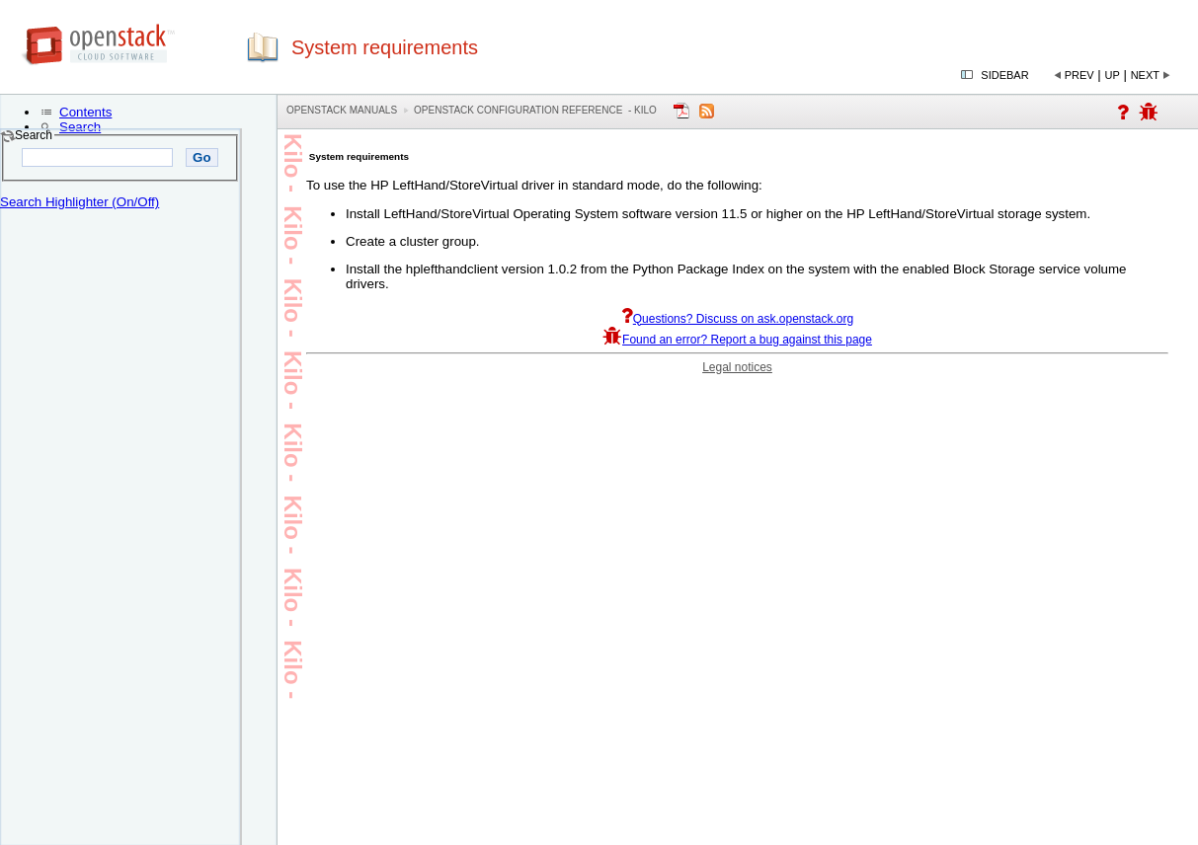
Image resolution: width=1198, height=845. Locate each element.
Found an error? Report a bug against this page (737, 339)
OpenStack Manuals (341, 110)
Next (1145, 75)
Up (1112, 75)
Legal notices (737, 367)
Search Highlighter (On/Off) (79, 201)
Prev (1079, 75)
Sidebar (1004, 75)
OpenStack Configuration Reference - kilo (535, 110)
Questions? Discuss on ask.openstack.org (737, 319)
